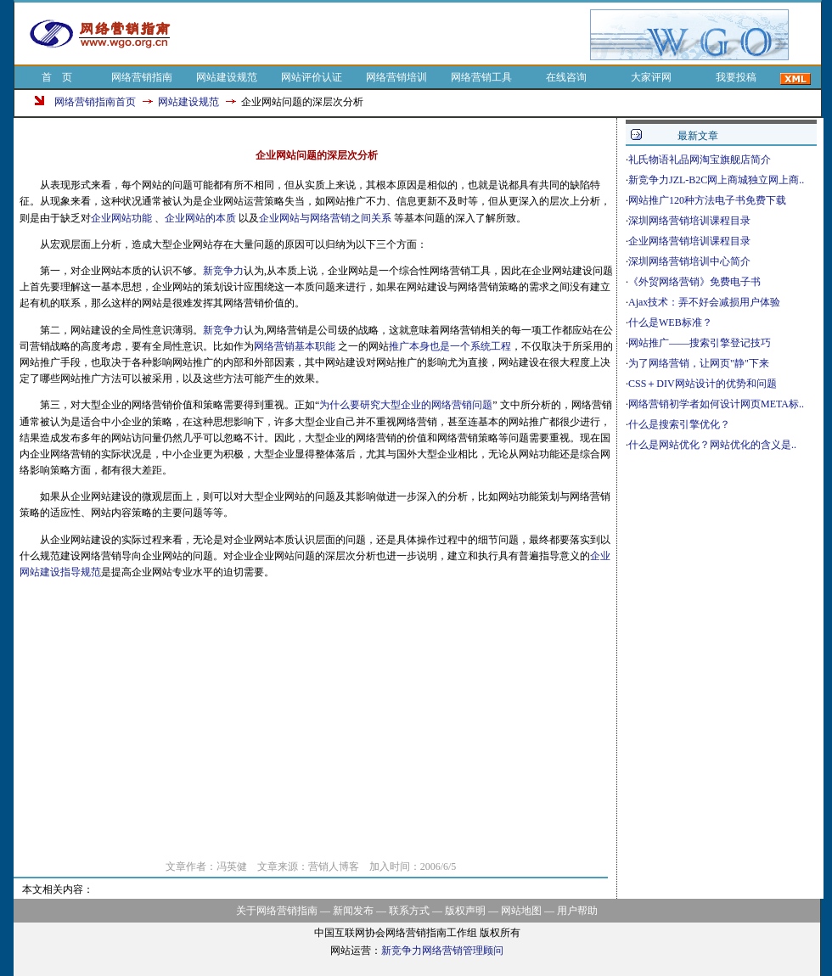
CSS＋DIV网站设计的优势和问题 (702, 384)
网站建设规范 (226, 77)
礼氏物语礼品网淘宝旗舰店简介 (699, 159)
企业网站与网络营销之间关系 (325, 218)
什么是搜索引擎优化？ (679, 424)
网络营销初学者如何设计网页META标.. (716, 404)
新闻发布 (353, 911)
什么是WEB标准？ (670, 322)
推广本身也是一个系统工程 (450, 346)
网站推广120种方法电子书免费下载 (707, 200)
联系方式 (409, 911)
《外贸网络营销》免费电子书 (694, 282)
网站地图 (521, 911)
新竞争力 (223, 271)
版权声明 (465, 911)
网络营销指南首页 (95, 102)
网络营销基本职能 (294, 346)
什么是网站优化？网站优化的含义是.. (712, 445)
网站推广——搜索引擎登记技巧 (699, 343)
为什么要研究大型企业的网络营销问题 (405, 405)
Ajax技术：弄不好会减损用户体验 (704, 302)
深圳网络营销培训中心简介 (689, 261)
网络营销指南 (141, 77)
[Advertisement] (388, 34)
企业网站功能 (121, 218)
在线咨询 (566, 77)
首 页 (57, 77)
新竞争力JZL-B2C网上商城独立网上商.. (716, 180)
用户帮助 (577, 911)
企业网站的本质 (200, 218)
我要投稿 (736, 77)
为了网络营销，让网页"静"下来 (698, 363)
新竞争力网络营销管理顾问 (442, 950)
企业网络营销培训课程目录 (689, 241)
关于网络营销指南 (277, 911)
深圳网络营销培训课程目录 (689, 221)
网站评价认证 (311, 77)
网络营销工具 (481, 77)
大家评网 (651, 77)
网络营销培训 (396, 77)
